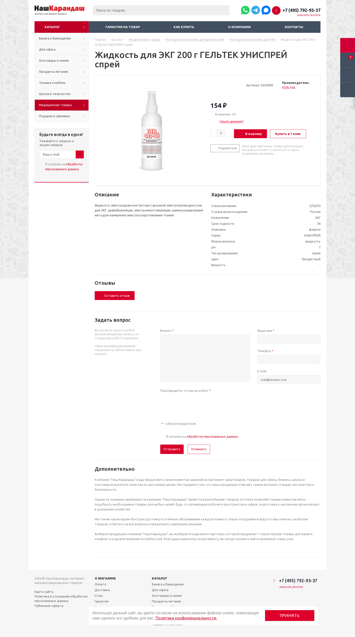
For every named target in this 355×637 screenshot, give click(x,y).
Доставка (102, 590)
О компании (239, 27)
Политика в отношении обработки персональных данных (61, 598)
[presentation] (197, 404)
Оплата (100, 584)
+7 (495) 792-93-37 (301, 10)
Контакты (294, 27)
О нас (99, 595)
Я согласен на (64, 166)
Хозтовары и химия (167, 595)
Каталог (52, 27)
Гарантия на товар (123, 27)
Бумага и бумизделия (168, 584)
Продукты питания (166, 601)
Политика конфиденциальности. (186, 618)
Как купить (184, 27)
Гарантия (101, 601)
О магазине (105, 578)
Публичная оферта (49, 605)
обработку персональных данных (212, 436)
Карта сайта (44, 591)
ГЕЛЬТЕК (288, 87)
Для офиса (160, 590)
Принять (290, 615)
